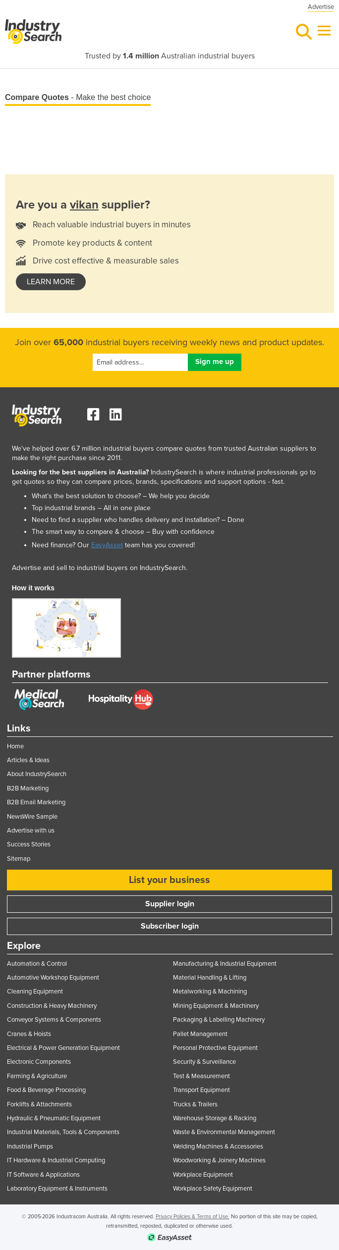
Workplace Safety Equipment (212, 1189)
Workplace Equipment (203, 1175)
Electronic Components (39, 1062)
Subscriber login (170, 926)
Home (15, 746)
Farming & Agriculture (37, 1076)
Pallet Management (200, 1034)
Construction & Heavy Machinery (52, 1006)
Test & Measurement (201, 1076)
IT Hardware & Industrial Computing (56, 1160)
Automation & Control (37, 964)
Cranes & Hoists (29, 1034)
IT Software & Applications (43, 1175)
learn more (51, 282)
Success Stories (29, 844)
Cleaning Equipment (35, 991)
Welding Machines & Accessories (218, 1146)
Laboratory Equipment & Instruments (57, 1189)
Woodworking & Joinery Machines (219, 1160)
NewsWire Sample (32, 817)
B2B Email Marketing (36, 802)
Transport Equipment (201, 1090)
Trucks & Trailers (195, 1104)
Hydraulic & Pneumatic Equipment (54, 1118)
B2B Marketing (28, 788)
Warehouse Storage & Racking (214, 1118)
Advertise (321, 7)
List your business (169, 880)
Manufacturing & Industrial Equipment (225, 964)
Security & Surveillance (204, 1062)
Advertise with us (31, 830)
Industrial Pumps (30, 1146)
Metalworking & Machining (210, 991)
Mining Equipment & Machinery (216, 1006)
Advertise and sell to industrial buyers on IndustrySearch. (99, 568)
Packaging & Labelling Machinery (219, 1020)
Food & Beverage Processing (46, 1090)
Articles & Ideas (28, 760)
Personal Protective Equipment (215, 1048)
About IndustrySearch (36, 774)
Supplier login (169, 904)
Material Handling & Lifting (209, 978)
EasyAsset (107, 545)
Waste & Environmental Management (224, 1132)
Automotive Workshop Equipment (53, 978)
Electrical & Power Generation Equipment (63, 1048)
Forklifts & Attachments (39, 1104)
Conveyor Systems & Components (54, 1020)
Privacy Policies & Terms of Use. (192, 1216)
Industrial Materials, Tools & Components (63, 1132)
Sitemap (18, 859)
